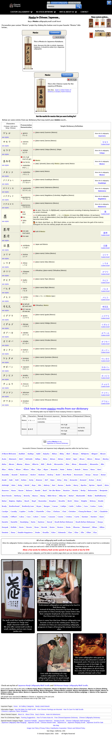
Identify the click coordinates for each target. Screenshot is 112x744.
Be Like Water (55, 490)
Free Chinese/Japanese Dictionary (66, 717)
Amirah (77, 469)
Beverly (27, 496)
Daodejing (24, 522)
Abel (68, 454)
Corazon (51, 517)
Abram (103, 454)
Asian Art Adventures (53, 714)
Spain (57, 90)
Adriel (68, 459)
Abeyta (75, 454)
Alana (27, 464)
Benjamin (103, 490)
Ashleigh (5, 485)
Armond (83, 480)
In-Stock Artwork (46, 12)
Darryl (49, 522)
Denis (21, 527)
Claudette (104, 511)
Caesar (55, 506)
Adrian (60, 459)
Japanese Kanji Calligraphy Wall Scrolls (34, 685)
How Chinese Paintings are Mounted (49, 709)
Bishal (71, 496)
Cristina (69, 517)
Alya (39, 469)
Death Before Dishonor (64, 522)
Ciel (95, 511)
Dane (102, 517)
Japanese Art (61, 722)
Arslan (91, 480)
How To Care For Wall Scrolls (73, 709)
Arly (65, 480)
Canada (57, 92)
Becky (83, 490)
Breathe (62, 501)
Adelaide (29, 459)
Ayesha (84, 485)
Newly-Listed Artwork (42, 706)
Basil (45, 490)
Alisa (4, 469)
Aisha (4, 464)
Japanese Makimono (45, 721)
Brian (76, 501)
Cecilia (30, 511)
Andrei (33, 475)
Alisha (10, 469)
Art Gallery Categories (26, 706)
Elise (76, 532)
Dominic (5, 532)
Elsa (95, 532)
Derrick (44, 527)
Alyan (46, 469)
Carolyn (5, 511)
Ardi (16, 480)
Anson (95, 475)
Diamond (86, 527)
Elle (82, 532)
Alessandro (58, 464)
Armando (73, 480)
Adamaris (12, 459)
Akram (11, 464)
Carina (93, 506)
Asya (34, 485)
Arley (59, 480)
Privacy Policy (45, 728)
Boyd (34, 501)
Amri (99, 469)
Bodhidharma (100, 496)
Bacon (20, 490)
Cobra (21, 517)
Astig (20, 485)
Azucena (5, 490)
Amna (85, 469)
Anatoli (14, 475)
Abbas (54, 454)
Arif (46, 480)
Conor (43, 517)
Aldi (42, 464)
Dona (13, 532)
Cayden (22, 511)
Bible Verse (52, 496)
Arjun (52, 480)
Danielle (14, 522)
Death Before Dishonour (85, 522)
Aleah (49, 464)
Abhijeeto (85, 454)
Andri (58, 475)
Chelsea (56, 511)
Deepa (100, 522)
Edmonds (62, 532)
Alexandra (94, 464)
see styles (5, 137)
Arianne (39, 480)
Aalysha (46, 454)
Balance (29, 490)
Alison (18, 469)
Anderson (24, 475)
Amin (62, 469)
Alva (33, 469)
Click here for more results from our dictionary (56, 408)
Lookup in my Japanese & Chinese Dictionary (57, 442)
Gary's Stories (40, 714)
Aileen (89, 459)
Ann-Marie (67, 475)
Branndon (42, 501)
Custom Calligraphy (21, 12)
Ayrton (92, 485)
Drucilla (46, 532)
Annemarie (78, 475)
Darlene (41, 522)
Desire (52, 527)
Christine (72, 511)
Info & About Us (68, 12)
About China (29, 714)
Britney (93, 501)
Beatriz (75, 490)
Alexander (83, 464)
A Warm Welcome (9, 454)
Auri (53, 485)
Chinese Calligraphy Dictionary (89, 717)
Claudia (5, 517)
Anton (103, 475)
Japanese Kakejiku (30, 721)
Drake (37, 532)
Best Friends (7, 496)
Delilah (14, 527)
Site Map (56, 725)
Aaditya (31, 454)
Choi (64, 511)
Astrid (26, 485)
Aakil (38, 454)
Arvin (99, 480)
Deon (36, 527)
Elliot (89, 532)
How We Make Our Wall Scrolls (25, 709)
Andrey (50, 475)
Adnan (52, 459)
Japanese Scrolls (33, 722)
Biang (42, 496)
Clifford (14, 517)
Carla (100, 506)
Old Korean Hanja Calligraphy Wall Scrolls (71, 685)
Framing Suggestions (28, 717)
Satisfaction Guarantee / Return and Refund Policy (68, 728)
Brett (70, 501)
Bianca (35, 496)
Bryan (39, 506)
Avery (76, 485)
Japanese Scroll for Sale (95, 722)
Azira (107, 485)
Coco (29, 517)
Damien (94, 517)
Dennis (29, 527)
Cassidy (14, 511)
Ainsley (105, 459)
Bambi (37, 490)
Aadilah (22, 454)
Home (16, 706)
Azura (13, 490)
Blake (90, 496)
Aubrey (46, 485)
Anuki (4, 480)
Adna (45, 459)
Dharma (76, 527)
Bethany (17, 496)
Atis (39, 485)
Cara (86, 506)
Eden (53, 532)
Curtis (76, 517)
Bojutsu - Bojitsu (15, 501)
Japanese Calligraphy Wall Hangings (13, 722)
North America (66, 92)
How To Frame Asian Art (45, 717)
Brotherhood (14, 506)
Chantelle (40, 511)
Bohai (4, 501)
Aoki (11, 480)
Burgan (47, 506)
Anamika (5, 475)
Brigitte (84, 501)
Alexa (74, 464)
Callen (78, 506)
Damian (85, 517)
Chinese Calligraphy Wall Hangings (78, 721)
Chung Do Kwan (84, 511)
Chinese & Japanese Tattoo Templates (14, 711)
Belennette (92, 490)
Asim (13, 485)
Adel (21, 459)
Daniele (5, 522)
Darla (33, 522)
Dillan (102, 527)
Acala (4, 459)
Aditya (37, 459)
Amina (69, 469)
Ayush (99, 485)
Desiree (60, 527)
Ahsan (82, 459)
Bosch (26, 501)
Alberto (35, 464)
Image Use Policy (33, 728)
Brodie (100, 501)
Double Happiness (25, 532)
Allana (26, 469)
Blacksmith (80, 496)
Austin (68, 485)
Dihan (94, 527)
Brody (4, 506)
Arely (31, 480)
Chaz (49, 511)
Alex (67, 464)
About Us (21, 714)
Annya (88, 475)
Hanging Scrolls (59, 721)
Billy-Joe (62, 496)
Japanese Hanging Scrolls (76, 722)
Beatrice (66, 490)
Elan (70, 532)
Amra (92, 469)
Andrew (41, 475)
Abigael (94, 454)
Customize (55, 32)
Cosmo (60, 517)
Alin (102, 464)
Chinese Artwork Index (48, 722)
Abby (62, 454)
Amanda (54, 469)
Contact (84, 12)
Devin (68, 527)
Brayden (52, 501)
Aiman (97, 459)
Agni (75, 459)
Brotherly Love (28, 506)
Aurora (60, 485)
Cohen (35, 517)
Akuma (19, 464)
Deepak (5, 527)
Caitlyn (63, 506)
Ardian (23, 480)
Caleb (71, 506)
